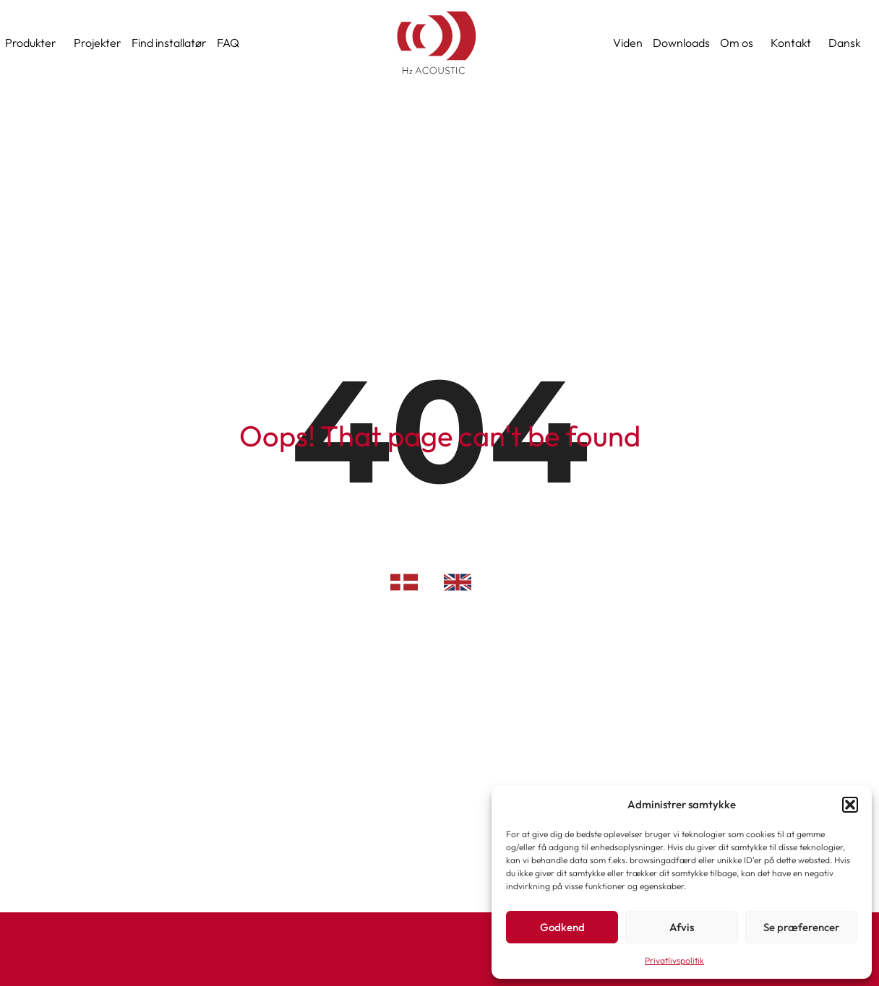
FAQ (228, 42)
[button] (850, 804)
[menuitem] (848, 42)
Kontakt (794, 42)
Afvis (681, 927)
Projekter (97, 42)
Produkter (34, 42)
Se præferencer (801, 927)
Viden (628, 42)
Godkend (562, 927)
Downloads (681, 42)
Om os (740, 42)
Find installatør (169, 42)
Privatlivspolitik (674, 960)
